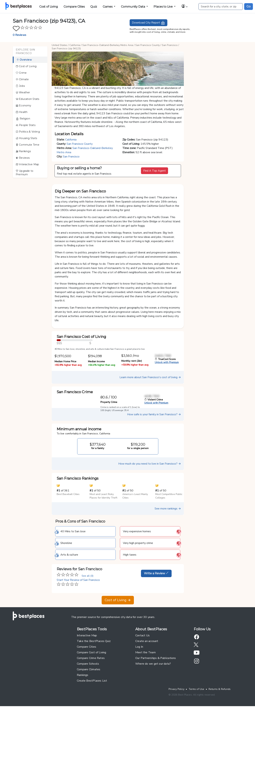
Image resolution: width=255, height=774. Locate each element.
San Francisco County (147, 45)
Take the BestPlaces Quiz (94, 705)
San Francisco (170, 45)
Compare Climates (88, 733)
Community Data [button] (133, 6)
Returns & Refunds (220, 752)
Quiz (93, 6)
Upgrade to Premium (24, 172)
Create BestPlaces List (92, 744)
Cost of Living (48, 6)
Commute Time (27, 144)
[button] (184, 6)
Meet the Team (145, 716)
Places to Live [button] (163, 6)
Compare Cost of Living (91, 716)
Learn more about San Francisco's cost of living (150, 441)
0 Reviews (19, 35)
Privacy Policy (176, 752)
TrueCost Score (165, 422)
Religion (23, 118)
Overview (24, 59)
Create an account (146, 705)
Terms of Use (196, 752)
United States (59, 45)
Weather (23, 92)
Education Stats (27, 99)
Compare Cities (74, 6)
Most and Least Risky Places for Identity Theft (103, 559)
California (74, 45)
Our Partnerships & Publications (155, 722)
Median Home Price (65, 425)
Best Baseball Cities (68, 557)
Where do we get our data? (153, 727)
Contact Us (142, 699)
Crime (21, 72)
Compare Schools (88, 727)
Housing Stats (26, 138)
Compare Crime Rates (91, 722)
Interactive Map (27, 164)
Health (22, 112)
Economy (23, 105)
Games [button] (108, 6)
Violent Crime (153, 463)
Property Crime (108, 465)
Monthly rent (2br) (131, 424)
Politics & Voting (28, 131)
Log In (139, 710)
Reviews (23, 157)
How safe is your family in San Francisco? (154, 478)
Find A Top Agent (154, 171)
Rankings (23, 151)
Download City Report (148, 23)
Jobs (20, 85)
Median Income (96, 425)
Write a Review (156, 637)
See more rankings (168, 572)
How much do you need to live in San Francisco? (149, 527)
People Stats (25, 125)
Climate (22, 79)
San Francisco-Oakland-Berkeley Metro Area (107, 45)
